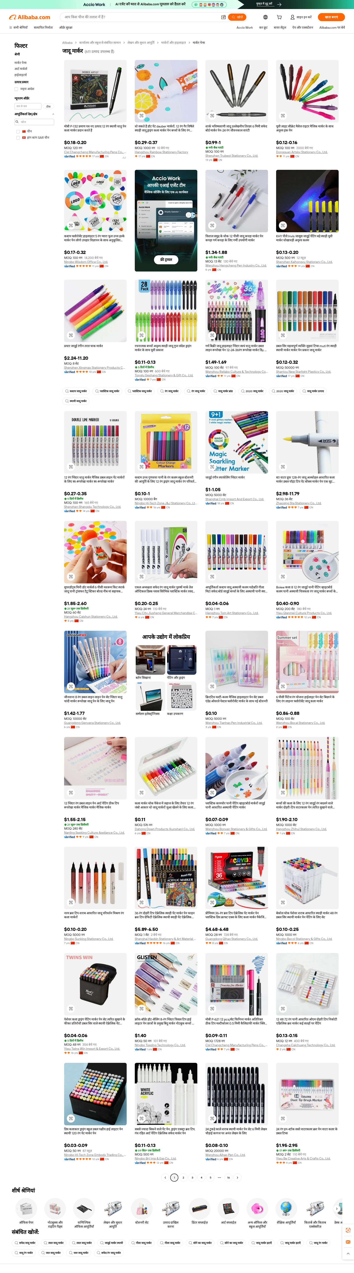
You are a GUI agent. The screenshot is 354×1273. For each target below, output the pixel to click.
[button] (223, 17)
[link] (348, 1230)
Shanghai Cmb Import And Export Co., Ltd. (234, 499)
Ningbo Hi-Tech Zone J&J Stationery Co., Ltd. (166, 503)
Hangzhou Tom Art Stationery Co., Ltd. (232, 613)
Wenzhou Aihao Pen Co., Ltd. (225, 1155)
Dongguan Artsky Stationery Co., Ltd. (302, 152)
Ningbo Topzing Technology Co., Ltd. (160, 1045)
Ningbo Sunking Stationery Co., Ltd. (88, 939)
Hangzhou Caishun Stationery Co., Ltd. (91, 616)
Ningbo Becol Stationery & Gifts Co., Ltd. (304, 939)
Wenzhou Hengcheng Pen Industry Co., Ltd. (236, 265)
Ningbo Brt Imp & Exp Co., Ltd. (155, 1158)
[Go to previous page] (165, 1178)
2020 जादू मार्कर (252, 391)
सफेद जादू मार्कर (25, 1243)
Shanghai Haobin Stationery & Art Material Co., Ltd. (166, 939)
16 (228, 1177)
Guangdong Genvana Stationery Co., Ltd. (92, 723)
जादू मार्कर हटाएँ (262, 1243)
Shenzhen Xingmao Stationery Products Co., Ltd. (95, 367)
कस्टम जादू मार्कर (76, 391)
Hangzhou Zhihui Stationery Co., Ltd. (301, 829)
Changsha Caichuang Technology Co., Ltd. (305, 1045)
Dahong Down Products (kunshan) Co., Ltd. (165, 829)
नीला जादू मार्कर (141, 1243)
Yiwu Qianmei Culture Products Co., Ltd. (304, 613)
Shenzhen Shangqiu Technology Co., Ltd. (92, 507)
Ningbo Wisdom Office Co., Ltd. (86, 262)
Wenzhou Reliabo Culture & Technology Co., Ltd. (236, 371)
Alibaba (67, 42)
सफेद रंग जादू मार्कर (109, 1253)
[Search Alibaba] (141, 17)
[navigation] (34, 610)
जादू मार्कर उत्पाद (313, 391)
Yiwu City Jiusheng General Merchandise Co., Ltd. (166, 613)
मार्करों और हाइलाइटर (173, 42)
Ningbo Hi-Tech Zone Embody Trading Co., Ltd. (95, 1155)
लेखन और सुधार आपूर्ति (141, 42)
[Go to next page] (237, 1178)
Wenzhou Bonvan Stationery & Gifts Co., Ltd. (236, 829)
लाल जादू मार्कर (53, 1243)
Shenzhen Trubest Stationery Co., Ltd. (231, 155)
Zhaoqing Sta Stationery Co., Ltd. (298, 503)
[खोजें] (237, 17)
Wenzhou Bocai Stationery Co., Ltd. (300, 723)
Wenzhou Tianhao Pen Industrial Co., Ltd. (233, 723)
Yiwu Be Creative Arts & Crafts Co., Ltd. (303, 1158)
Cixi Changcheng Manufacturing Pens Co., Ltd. (95, 152)
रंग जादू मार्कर (169, 391)
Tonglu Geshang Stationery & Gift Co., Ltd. (164, 375)
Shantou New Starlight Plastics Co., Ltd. (303, 371)
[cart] (280, 18)
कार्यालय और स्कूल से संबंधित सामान (100, 42)
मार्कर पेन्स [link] (199, 42)
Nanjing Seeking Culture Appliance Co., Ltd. (94, 832)
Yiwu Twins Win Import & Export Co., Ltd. (92, 1048)
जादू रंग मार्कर (318, 1243)
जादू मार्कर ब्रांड (223, 391)
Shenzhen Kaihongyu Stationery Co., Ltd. (304, 262)
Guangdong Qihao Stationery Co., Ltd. (231, 939)
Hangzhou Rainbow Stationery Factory (161, 152)
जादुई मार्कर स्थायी (111, 1243)
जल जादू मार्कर (51, 1253)
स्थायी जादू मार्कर (75, 401)
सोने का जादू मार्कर (200, 1243)
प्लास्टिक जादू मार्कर (107, 391)
